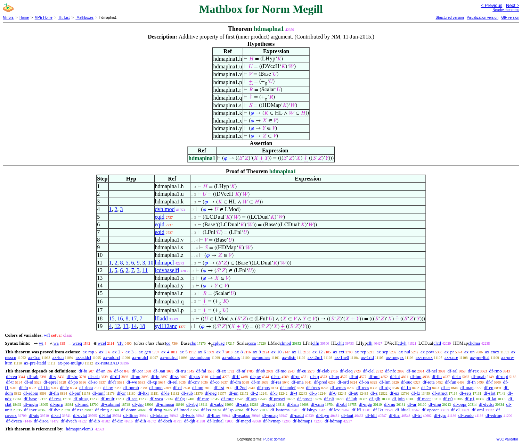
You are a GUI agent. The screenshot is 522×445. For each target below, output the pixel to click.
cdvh (402, 343)
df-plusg (80, 398)
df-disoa (41, 420)
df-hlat (105, 415)
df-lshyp (309, 409)
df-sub (187, 393)
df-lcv (334, 409)
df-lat (491, 398)
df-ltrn (394, 415)
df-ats (34, 415)
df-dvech (69, 420)
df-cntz (242, 404)
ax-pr (449, 351)
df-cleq (346, 370)
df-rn (255, 382)
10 (151, 263)
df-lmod (181, 409)
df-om (197, 387)
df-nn (233, 393)
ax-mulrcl (169, 357)
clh (370, 343)
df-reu (11, 376)
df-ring (435, 404)
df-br (456, 376)
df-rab (33, 376)
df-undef (288, 387)
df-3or (137, 370)
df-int (395, 376)
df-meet (424, 398)
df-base (30, 398)
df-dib (94, 420)
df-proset (277, 398)
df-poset (304, 398)
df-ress (55, 398)
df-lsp (228, 409)
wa (56, 343)
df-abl (341, 404)
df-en (488, 387)
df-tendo (466, 415)
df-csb (94, 376)
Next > (512, 5)
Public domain (274, 439)
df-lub (351, 398)
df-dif (115, 376)
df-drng (155, 409)
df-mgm (31, 404)
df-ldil (371, 415)
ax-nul (404, 351)
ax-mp (88, 351)
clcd (437, 343)
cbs (193, 343)
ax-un (469, 351)
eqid (160, 217)
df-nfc (390, 370)
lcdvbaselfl (167, 270)
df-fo (23, 387)
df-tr (10, 382)
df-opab (479, 376)
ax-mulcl (140, 357)
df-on (364, 382)
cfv (121, 343)
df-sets (465, 393)
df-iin (437, 376)
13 (126, 326)
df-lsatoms (279, 409)
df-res (276, 382)
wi (41, 343)
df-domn (129, 409)
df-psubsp (241, 415)
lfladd (161, 318)
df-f (489, 382)
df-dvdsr (486, 404)
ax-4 (165, 351)
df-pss (194, 376)
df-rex (473, 370)
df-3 (274, 393)
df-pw (255, 376)
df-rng (389, 404)
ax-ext (338, 351)
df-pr (295, 376)
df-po (73, 382)
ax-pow (427, 351)
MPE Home (43, 17)
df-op (334, 376)
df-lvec (252, 409)
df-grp (138, 404)
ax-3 (129, 351)
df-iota (429, 382)
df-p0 (447, 398)
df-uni (374, 376)
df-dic (117, 420)
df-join (398, 398)
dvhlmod (165, 209)
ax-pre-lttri (479, 357)
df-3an (159, 370)
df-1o (406, 387)
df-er (445, 387)
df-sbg (192, 404)
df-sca (132, 398)
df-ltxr (143, 393)
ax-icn (58, 357)
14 (134, 326)
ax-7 (220, 351)
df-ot (353, 376)
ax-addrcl (111, 357)
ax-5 (184, 351)
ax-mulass (261, 357)
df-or (118, 370)
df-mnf (98, 393)
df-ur (411, 404)
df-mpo (156, 387)
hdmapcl (164, 263)
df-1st (219, 387)
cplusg (219, 343)
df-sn (275, 376)
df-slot (489, 393)
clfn (315, 343)
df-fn (471, 382)
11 (145, 270)
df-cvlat (80, 415)
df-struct (440, 393)
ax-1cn (34, 357)
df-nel (431, 370)
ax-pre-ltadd (35, 363)
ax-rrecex (424, 357)
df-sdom (30, 393)
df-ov (108, 387)
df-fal (201, 370)
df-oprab (131, 387)
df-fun (450, 382)
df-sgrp (56, 404)
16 (120, 318)
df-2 (254, 393)
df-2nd (241, 387)
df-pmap (270, 415)
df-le (165, 393)
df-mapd (243, 420)
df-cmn (317, 404)
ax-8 (239, 351)
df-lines (214, 415)
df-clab (323, 370)
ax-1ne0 (341, 357)
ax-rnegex (395, 357)
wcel (102, 343)
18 (142, 326)
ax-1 (103, 351)
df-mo (280, 370)
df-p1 (469, 398)
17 (134, 318)
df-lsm (293, 404)
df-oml (478, 409)
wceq (77, 343)
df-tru (181, 370)
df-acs (251, 398)
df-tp (314, 376)
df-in (154, 376)
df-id (28, 382)
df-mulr (108, 398)
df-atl (56, 415)
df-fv (64, 387)
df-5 (313, 393)
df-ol (455, 409)
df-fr (112, 382)
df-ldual (402, 409)
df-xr (121, 393)
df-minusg (165, 404)
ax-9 (257, 351)
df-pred (320, 382)
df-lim (385, 382)
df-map (467, 387)
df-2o (426, 387)
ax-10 (276, 351)
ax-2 (116, 351)
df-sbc (72, 376)
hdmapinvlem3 (79, 428)
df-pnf (75, 393)
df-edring (494, 415)
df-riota (86, 387)
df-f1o (44, 387)
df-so (93, 382)
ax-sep (382, 351)
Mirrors (8, 17)
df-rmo (495, 370)
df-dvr (54, 409)
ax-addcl (83, 357)
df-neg (211, 393)
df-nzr (77, 409)
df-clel (369, 370)
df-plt (329, 398)
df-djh (189, 420)
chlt (340, 343)
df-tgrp (440, 415)
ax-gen (145, 351)
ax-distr (289, 357)
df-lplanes (159, 415)
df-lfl (356, 409)
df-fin (54, 393)
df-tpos (263, 387)
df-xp (152, 382)
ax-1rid (367, 357)
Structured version (449, 17)
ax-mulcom (200, 357)
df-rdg (385, 387)
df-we (132, 382)
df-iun (416, 376)
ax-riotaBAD (107, 363)
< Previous (491, 5)
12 (117, 326)
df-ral (452, 370)
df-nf (240, 370)
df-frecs (313, 387)
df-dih (140, 420)
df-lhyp (322, 415)
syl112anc (166, 326)
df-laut (347, 415)
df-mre (203, 398)
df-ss (174, 376)
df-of (177, 387)
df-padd (297, 415)
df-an (100, 370)
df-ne (411, 370)
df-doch (165, 420)
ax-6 (202, 351)
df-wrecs (338, 387)
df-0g (180, 398)
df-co (214, 382)
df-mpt (502, 376)
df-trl (417, 415)
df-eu (301, 370)
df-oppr (460, 404)
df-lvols (187, 415)
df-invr (30, 409)
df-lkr (378, 409)
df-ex (221, 370)
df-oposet (430, 409)
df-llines (130, 415)
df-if (236, 376)
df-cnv (194, 382)
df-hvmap (272, 420)
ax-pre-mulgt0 (70, 363)
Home (24, 17)
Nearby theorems (505, 10)
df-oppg (268, 404)
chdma (474, 343)
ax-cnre (451, 357)
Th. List (64, 17)
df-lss (206, 409)
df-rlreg (102, 409)
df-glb (374, 398)
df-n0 (353, 393)
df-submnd (110, 404)
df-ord (343, 382)
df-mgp (365, 404)
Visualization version (482, 17)
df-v (52, 376)
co (168, 343)
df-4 (293, 393)
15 (112, 318)
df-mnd (81, 404)
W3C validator (507, 439)
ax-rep (360, 351)
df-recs (363, 387)
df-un (135, 376)
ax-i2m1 (315, 357)
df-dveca (14, 420)
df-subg (217, 404)
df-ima (298, 382)
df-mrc (227, 398)
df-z (374, 393)
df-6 (332, 393)
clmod (285, 343)
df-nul (215, 376)
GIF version (510, 17)
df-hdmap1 (302, 420)
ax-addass (231, 357)
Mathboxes (84, 17)
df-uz (394, 393)
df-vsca (156, 398)
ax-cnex (492, 351)
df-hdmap (333, 420)
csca (252, 343)
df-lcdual (215, 420)
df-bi (83, 370)
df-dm (235, 382)
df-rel (173, 382)
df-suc (407, 382)
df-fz (415, 393)
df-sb (260, 370)
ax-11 (297, 351)
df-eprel (50, 382)
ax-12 (317, 351)
